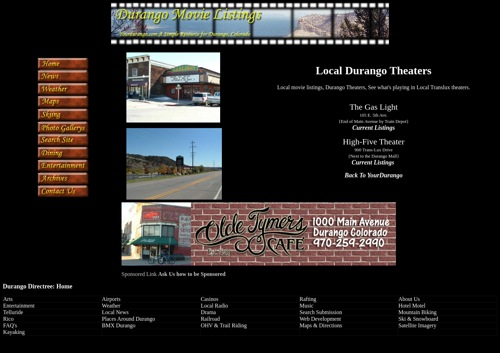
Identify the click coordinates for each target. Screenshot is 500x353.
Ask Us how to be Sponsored (192, 274)
